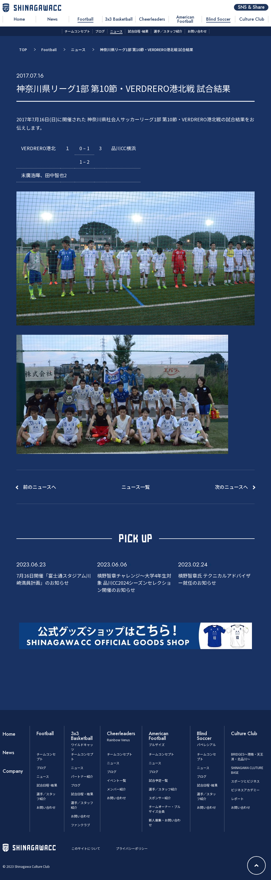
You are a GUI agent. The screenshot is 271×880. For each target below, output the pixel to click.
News (8, 752)
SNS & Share (251, 7)
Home (9, 734)
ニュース (78, 49)
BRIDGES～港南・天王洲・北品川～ (247, 756)
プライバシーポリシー (132, 848)
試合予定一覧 (158, 780)
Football (49, 49)
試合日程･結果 (47, 785)
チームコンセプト (119, 754)
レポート (237, 798)
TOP (23, 49)
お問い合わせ (46, 807)
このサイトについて (85, 848)
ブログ (41, 767)
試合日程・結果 (82, 794)
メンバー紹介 (116, 789)
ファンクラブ (80, 825)
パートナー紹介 (82, 776)
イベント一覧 (116, 780)
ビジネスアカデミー (245, 790)
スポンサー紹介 (160, 798)
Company (13, 771)
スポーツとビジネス (245, 781)
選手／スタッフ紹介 (163, 789)
